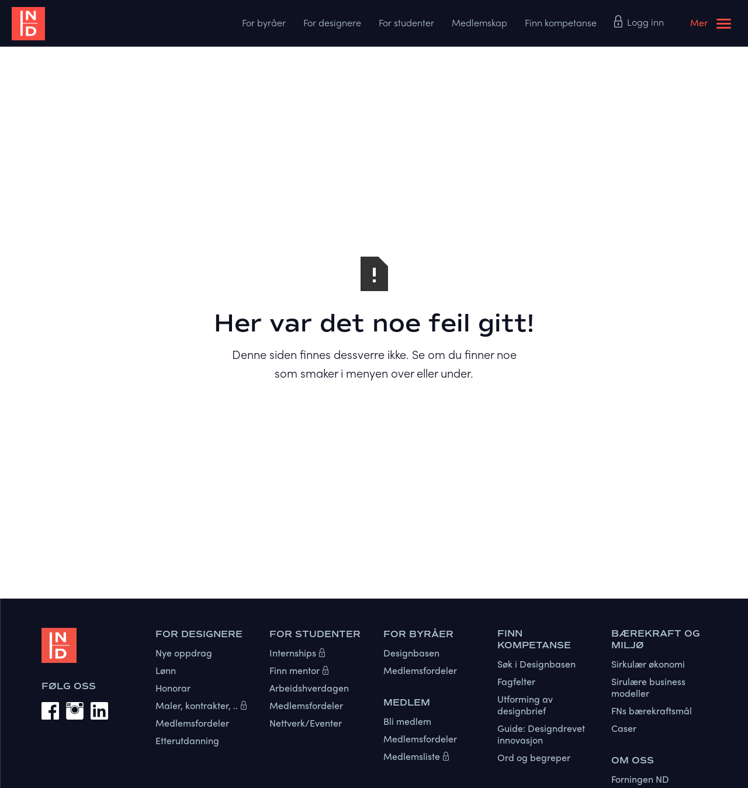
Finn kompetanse (561, 22)
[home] (76, 23)
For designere (332, 22)
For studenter (406, 22)
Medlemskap (479, 22)
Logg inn (645, 22)
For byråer (264, 22)
